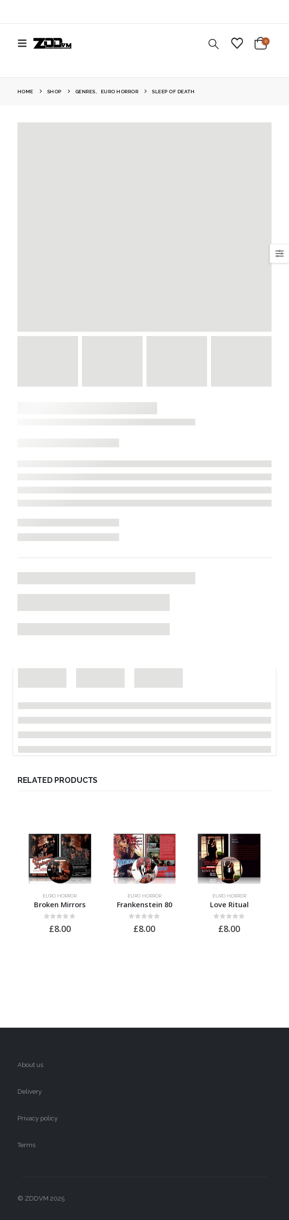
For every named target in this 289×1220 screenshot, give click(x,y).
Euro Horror (60, 895)
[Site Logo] (52, 43)
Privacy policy (37, 1118)
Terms (26, 1145)
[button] (25, 43)
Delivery (29, 1091)
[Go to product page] (59, 855)
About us (30, 1064)
